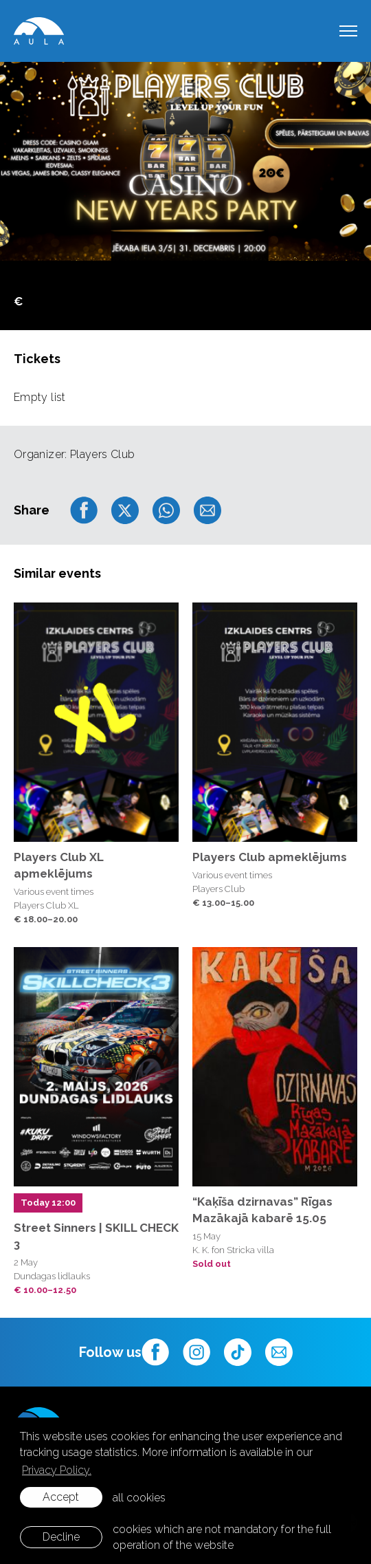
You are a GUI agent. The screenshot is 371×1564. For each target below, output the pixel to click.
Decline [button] (61, 1536)
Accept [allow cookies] (61, 1496)
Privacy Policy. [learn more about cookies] (56, 1470)
